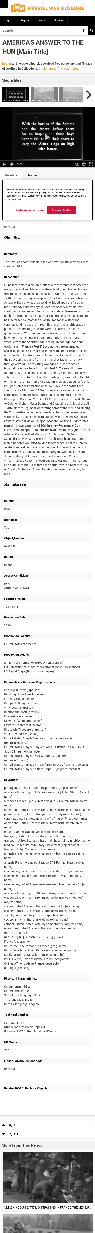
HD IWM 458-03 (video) (73, 100)
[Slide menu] (4, 4)
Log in (8, 20)
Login (8, 1125)
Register (25, 20)
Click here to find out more (58, 68)
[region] (47, 200)
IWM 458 (10, 1069)
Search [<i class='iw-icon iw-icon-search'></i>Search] (91, 30)
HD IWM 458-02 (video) (44, 100)
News (42, 20)
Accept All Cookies (61, 210)
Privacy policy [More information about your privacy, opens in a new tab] (14, 199)
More (57, 20)
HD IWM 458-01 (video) (16, 100)
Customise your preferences (30, 210)
